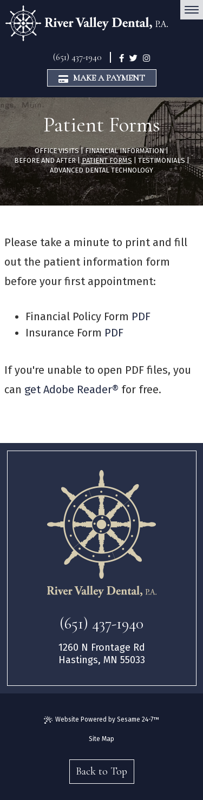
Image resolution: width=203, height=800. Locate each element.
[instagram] (146, 57)
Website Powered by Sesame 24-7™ (101, 720)
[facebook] (121, 57)
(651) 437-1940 (77, 57)
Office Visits (57, 151)
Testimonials (161, 160)
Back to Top (101, 771)
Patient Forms (107, 160)
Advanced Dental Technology (101, 170)
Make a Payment (101, 77)
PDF (141, 316)
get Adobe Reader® (71, 389)
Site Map (101, 739)
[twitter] (133, 57)
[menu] (191, 9)
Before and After (45, 160)
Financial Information (124, 151)
